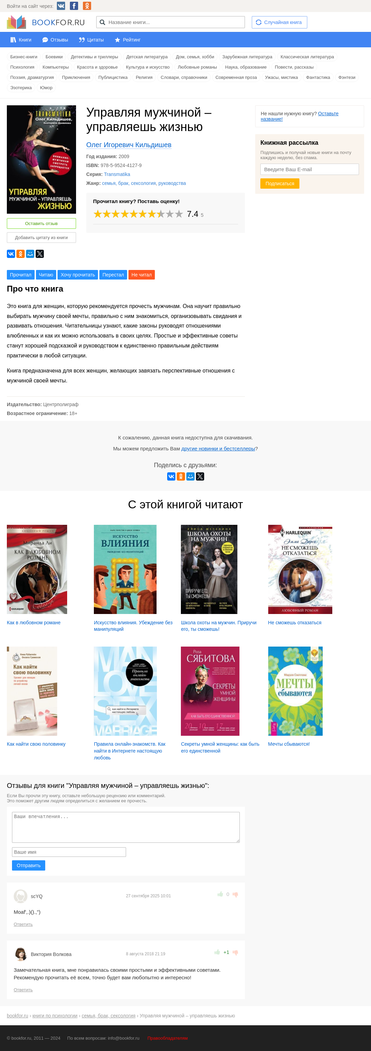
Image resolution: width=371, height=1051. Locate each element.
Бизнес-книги (23, 56)
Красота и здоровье (97, 67)
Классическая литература (307, 56)
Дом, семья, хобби (195, 56)
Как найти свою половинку (36, 744)
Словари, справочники (184, 77)
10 (178, 214)
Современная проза (236, 77)
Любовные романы (197, 67)
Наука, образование (246, 67)
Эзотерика (21, 87)
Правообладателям (168, 1038)
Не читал (142, 274)
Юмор (46, 87)
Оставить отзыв (41, 223)
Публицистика (112, 77)
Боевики (54, 56)
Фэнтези (347, 77)
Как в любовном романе (34, 622)
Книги (25, 40)
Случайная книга (282, 22)
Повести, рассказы (294, 67)
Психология (22, 67)
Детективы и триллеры (94, 56)
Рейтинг (131, 40)
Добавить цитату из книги (41, 237)
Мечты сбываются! (289, 744)
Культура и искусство (148, 67)
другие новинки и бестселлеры (218, 448)
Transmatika (117, 174)
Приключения (76, 77)
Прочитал (21, 274)
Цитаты (95, 40)
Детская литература (147, 56)
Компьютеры (55, 67)
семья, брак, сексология (129, 183)
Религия (144, 77)
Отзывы (59, 40)
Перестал (113, 274)
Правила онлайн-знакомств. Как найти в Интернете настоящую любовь (129, 750)
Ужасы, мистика (281, 77)
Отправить (28, 865)
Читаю (46, 274)
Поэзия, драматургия (32, 77)
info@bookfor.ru (123, 1038)
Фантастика (318, 77)
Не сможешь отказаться (295, 622)
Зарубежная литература (247, 56)
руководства (172, 183)
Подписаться (279, 183)
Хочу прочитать (78, 274)
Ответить (23, 924)
